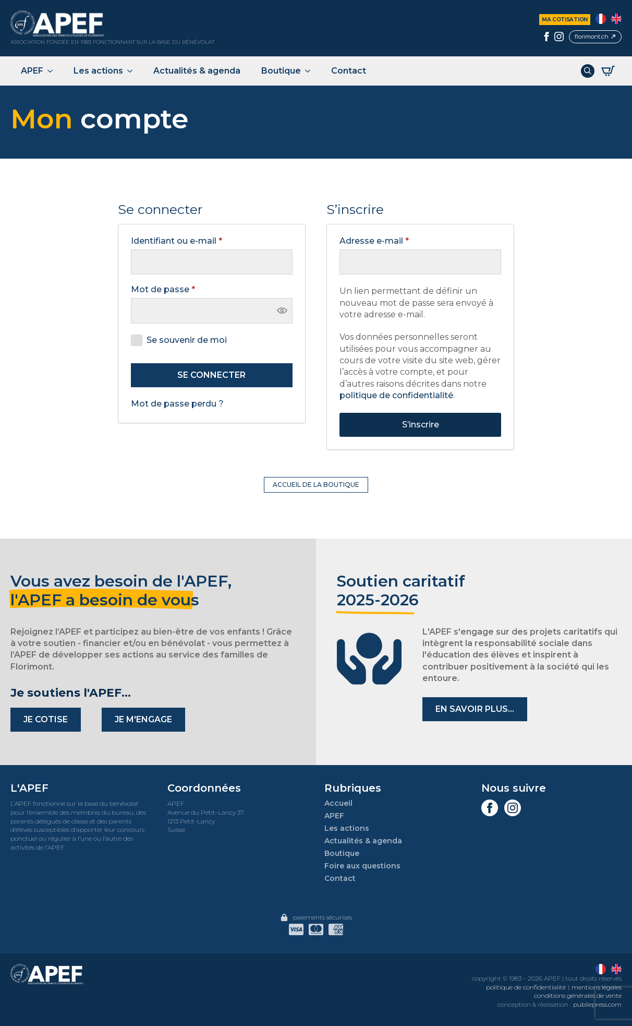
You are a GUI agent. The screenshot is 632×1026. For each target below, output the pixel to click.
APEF (32, 71)
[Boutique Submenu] (311, 71)
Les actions (98, 71)
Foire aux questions (362, 865)
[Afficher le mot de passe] (282, 310)
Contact (348, 71)
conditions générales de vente (578, 995)
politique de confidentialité (396, 395)
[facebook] (546, 36)
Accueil (338, 803)
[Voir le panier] (608, 71)
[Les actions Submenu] (133, 71)
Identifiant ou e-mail (200, 241)
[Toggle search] (587, 71)
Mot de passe (186, 289)
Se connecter (211, 375)
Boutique (281, 71)
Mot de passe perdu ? (177, 404)
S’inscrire (420, 425)
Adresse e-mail (397, 241)
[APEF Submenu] (53, 71)
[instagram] (559, 36)
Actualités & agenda (196, 71)
